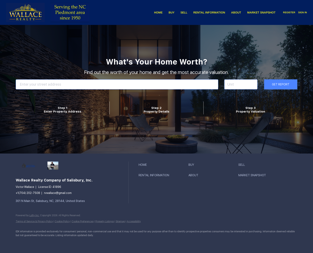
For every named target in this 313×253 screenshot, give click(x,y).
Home (158, 12)
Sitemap (120, 221)
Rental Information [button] (209, 12)
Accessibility (134, 221)
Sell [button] (183, 12)
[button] (162, 165)
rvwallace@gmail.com (58, 193)
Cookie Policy (62, 221)
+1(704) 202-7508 (28, 193)
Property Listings (104, 221)
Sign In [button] (302, 12)
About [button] (236, 12)
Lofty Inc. (34, 215)
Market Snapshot (261, 12)
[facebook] (20, 242)
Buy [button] (171, 12)
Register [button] (289, 12)
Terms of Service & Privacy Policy (34, 221)
